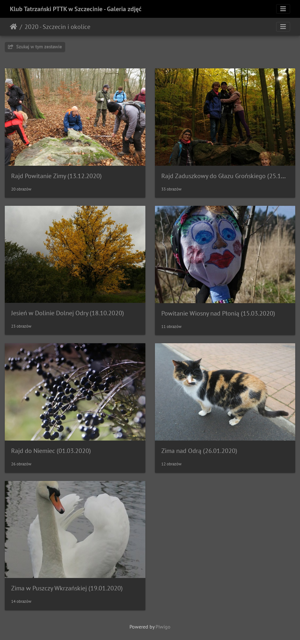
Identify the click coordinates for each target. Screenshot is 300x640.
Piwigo (163, 626)
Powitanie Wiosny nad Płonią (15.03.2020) (218, 313)
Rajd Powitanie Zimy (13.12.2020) (56, 176)
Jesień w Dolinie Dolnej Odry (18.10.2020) (67, 313)
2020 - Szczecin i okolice (57, 27)
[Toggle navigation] (283, 9)
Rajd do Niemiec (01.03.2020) (51, 451)
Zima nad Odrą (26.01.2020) (199, 451)
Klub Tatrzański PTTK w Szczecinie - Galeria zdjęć (76, 9)
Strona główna (13, 26)
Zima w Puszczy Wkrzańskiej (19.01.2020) (67, 588)
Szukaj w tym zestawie (35, 47)
